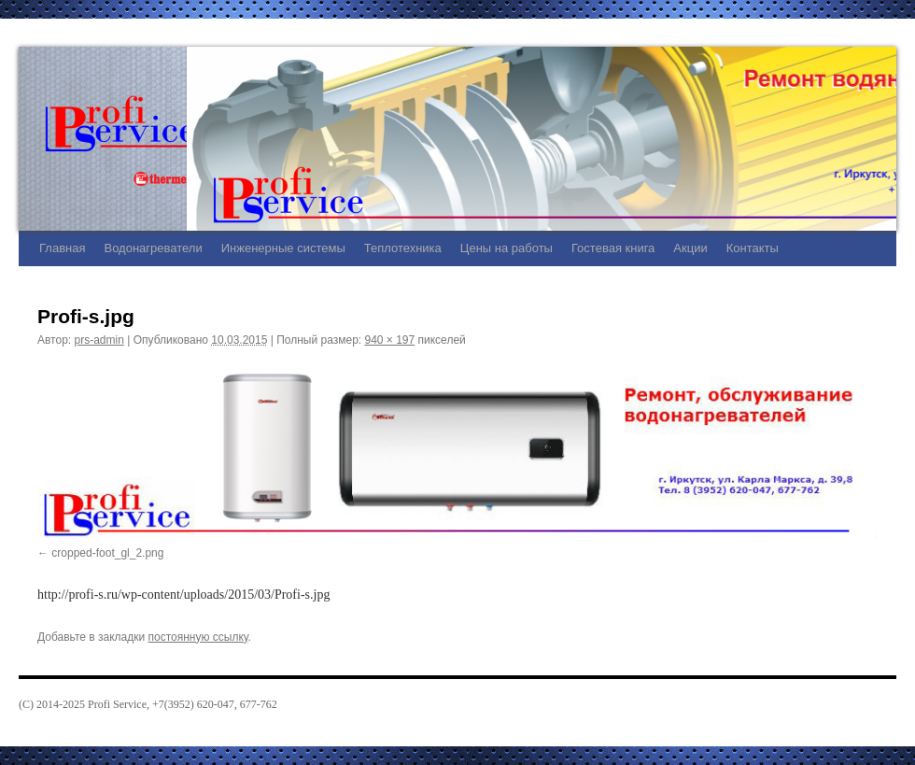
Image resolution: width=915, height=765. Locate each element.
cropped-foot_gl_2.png (107, 553)
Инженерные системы (283, 248)
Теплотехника (403, 248)
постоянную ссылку (198, 637)
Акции (690, 248)
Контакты (752, 248)
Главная (62, 248)
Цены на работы (506, 248)
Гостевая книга (613, 248)
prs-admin (99, 340)
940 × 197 (389, 340)
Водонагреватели (153, 248)
